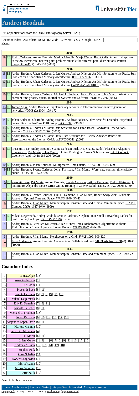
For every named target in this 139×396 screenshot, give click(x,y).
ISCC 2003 (65, 123)
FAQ (77, 32)
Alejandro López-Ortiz (40, 185)
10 (4, 164)
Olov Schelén (97, 119)
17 (4, 81)
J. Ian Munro (61, 73)
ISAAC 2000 (115, 185)
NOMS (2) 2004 (34, 110)
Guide (54, 39)
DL (48, 39)
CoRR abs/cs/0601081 (85, 85)
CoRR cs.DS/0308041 (61, 139)
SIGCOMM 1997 (51, 219)
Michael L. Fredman (66, 94)
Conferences (19, 387)
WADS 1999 (64, 198)
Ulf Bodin (38, 119)
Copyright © (8, 391)
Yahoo (5, 43)
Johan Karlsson (42, 73)
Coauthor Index (11, 39)
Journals (34, 387)
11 (4, 148)
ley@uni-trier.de (70, 391)
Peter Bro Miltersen (45, 223)
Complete (90, 387)
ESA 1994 (122, 254)
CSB (77, 39)
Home (6, 387)
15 (4, 107)
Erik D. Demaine (83, 148)
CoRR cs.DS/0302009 (36, 131)
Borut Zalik (101, 57)
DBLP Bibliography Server (54, 32)
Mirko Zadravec (22, 57)
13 (4, 127)
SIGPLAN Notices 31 (108, 241)
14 (4, 119)
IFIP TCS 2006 (81, 77)
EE (9, 57)
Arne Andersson (22, 241)
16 (4, 94)
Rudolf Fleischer (106, 148)
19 (4, 57)
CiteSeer (66, 39)
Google (86, 39)
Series (45, 387)
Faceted (77, 387)
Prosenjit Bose (21, 148)
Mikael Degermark (23, 215)
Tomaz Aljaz (19, 107)
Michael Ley (53, 391)
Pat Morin (34, 152)
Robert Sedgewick (105, 195)
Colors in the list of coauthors (17, 380)
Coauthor (11, 266)
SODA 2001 (28, 173)
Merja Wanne (84, 57)
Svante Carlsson (43, 94)
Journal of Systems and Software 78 (70, 97)
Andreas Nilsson (80, 73)
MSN (97, 39)
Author (102, 387)
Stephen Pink (87, 215)
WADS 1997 (81, 227)
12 (4, 136)
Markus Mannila (64, 57)
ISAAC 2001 (95, 164)
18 (4, 73)
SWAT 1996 (85, 236)
